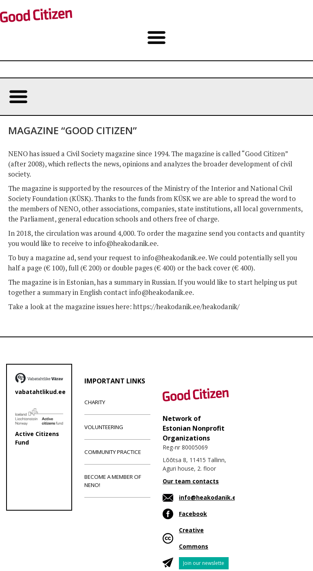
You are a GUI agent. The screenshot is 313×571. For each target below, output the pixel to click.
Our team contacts (191, 481)
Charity (94, 402)
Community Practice (112, 452)
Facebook (193, 514)
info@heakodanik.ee (209, 497)
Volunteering (103, 427)
